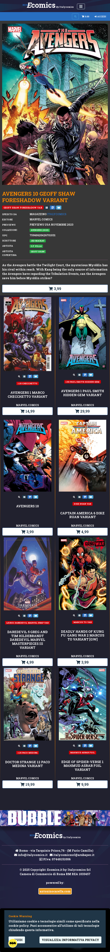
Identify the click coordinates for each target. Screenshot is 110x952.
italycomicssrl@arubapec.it (72, 855)
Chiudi (17, 940)
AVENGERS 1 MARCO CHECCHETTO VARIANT (27, 394)
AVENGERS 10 (27, 506)
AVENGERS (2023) (40, 230)
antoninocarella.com (55, 891)
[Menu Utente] (81, 6)
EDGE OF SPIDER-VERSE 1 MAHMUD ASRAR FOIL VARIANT (82, 766)
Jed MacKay (38, 240)
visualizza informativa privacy (70, 940)
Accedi (100, 16)
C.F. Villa (36, 246)
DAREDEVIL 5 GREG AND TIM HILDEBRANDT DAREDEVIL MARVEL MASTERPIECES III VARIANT (27, 640)
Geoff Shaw (38, 251)
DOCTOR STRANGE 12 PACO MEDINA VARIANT (27, 764)
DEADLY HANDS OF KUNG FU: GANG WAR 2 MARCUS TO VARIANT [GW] (82, 635)
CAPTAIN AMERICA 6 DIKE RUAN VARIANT (82, 515)
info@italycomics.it (31, 855)
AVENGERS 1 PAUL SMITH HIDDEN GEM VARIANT (82, 393)
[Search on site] (75, 16)
